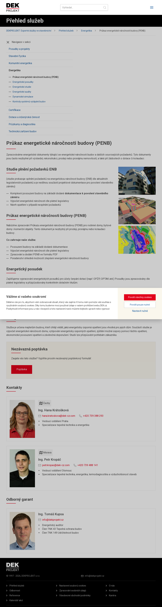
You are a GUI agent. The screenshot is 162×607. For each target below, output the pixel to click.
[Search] (84, 7)
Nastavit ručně (140, 310)
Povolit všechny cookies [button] (140, 297)
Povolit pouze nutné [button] (140, 304)
